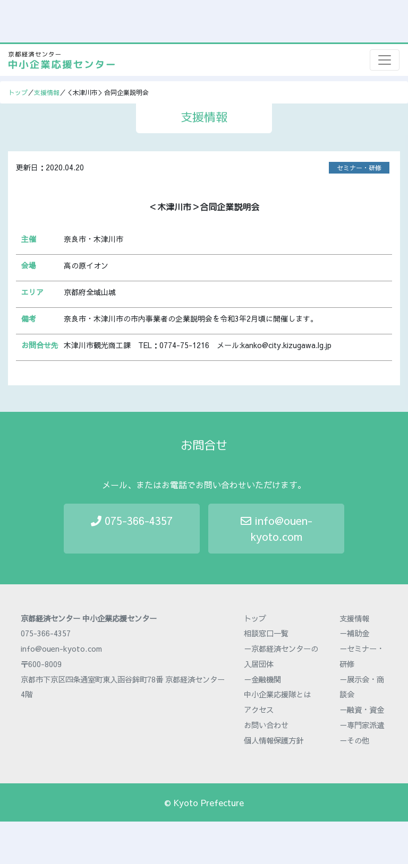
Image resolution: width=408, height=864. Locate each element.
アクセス (259, 709)
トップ (18, 92)
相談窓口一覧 (266, 633)
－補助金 (354, 633)
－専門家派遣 (361, 725)
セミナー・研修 (359, 167)
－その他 (354, 740)
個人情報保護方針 (273, 740)
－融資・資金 (361, 709)
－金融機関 (262, 679)
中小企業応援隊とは (277, 694)
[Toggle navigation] (385, 60)
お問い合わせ (266, 725)
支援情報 (47, 92)
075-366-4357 (132, 520)
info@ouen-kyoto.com (276, 528)
